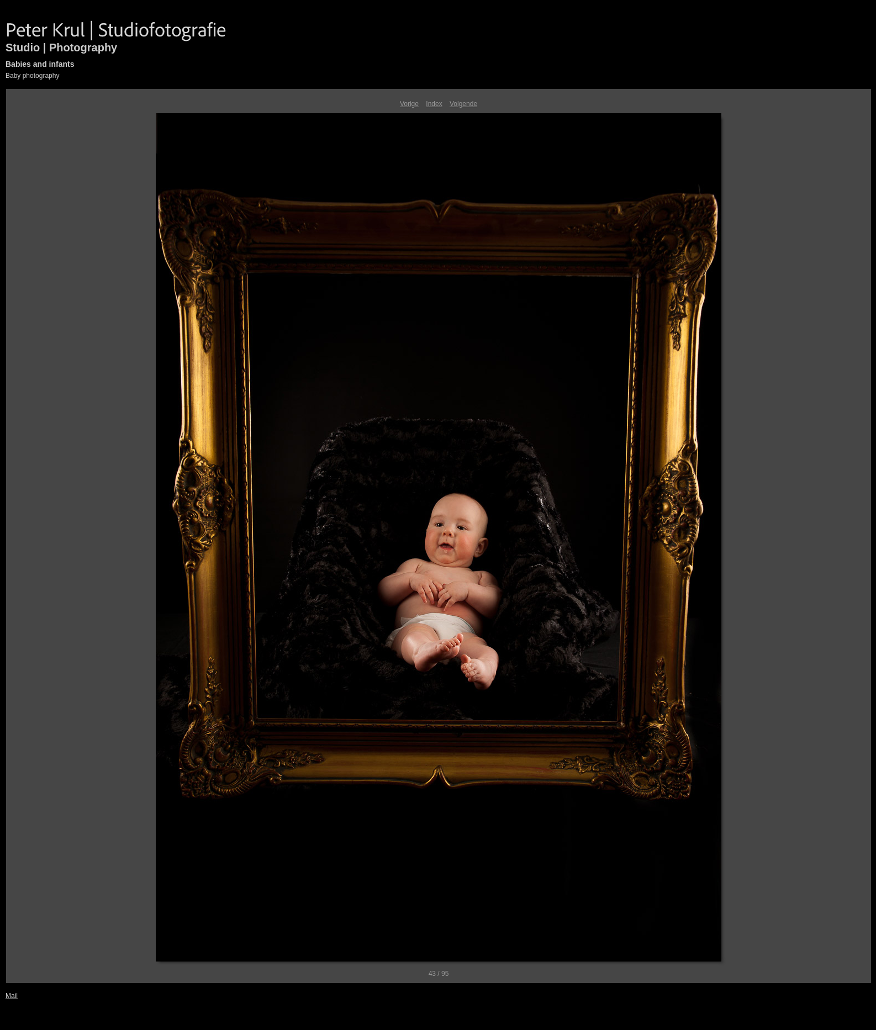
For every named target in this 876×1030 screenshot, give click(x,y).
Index (434, 104)
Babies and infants (40, 64)
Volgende (463, 104)
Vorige (409, 104)
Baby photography (32, 76)
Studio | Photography (61, 47)
